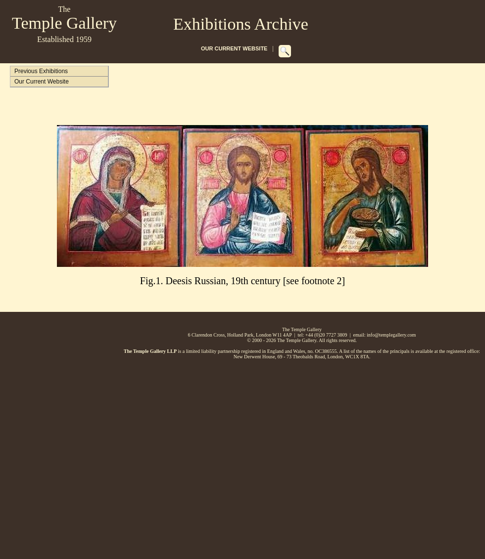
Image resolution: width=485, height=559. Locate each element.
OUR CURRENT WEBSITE (234, 48)
